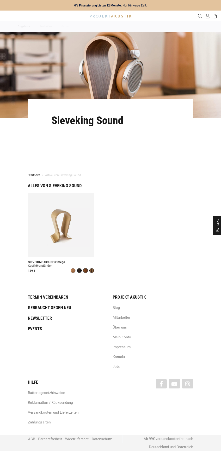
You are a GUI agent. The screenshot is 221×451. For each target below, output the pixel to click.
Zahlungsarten (39, 422)
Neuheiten (45, 26)
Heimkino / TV (131, 26)
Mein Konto (122, 337)
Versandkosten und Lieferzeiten (53, 412)
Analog (83, 26)
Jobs (117, 366)
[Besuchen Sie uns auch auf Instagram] (187, 383)
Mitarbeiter (121, 317)
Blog (116, 308)
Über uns (120, 327)
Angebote (24, 26)
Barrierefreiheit (50, 439)
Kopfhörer (180, 26)
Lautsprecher (157, 26)
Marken (65, 26)
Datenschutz (102, 439)
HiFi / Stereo (105, 26)
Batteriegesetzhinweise (46, 393)
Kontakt (119, 357)
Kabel (199, 26)
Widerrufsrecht (77, 439)
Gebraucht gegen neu (49, 307)
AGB (31, 439)
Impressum (122, 347)
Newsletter (40, 318)
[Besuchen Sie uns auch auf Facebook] (161, 383)
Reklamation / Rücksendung (50, 402)
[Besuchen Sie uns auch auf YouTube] (174, 383)
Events (35, 328)
